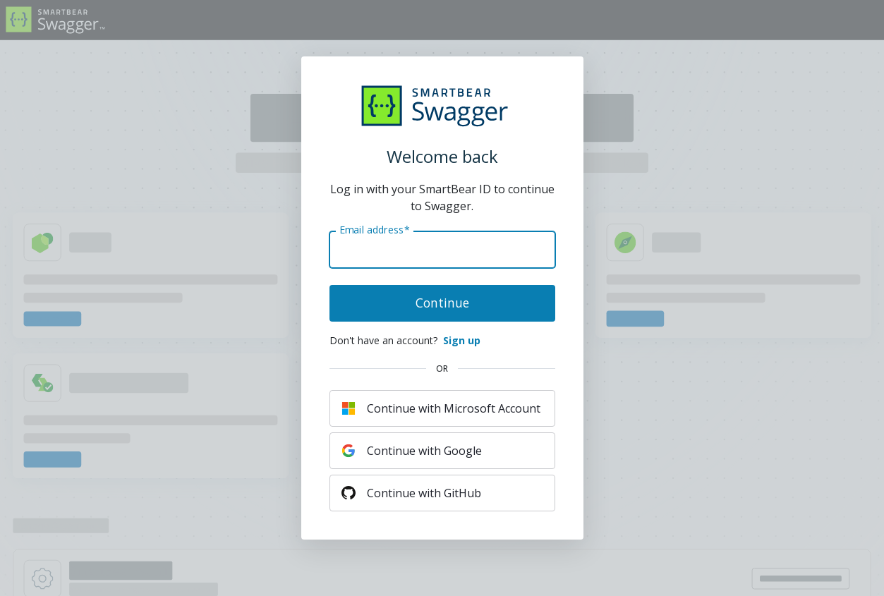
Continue (442, 302)
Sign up (461, 340)
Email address (374, 230)
